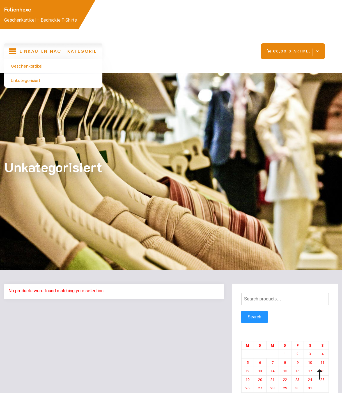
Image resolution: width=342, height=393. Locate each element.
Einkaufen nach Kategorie (53, 53)
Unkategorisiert (25, 80)
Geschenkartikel (26, 66)
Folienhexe (17, 9)
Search (254, 317)
